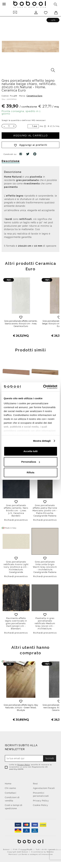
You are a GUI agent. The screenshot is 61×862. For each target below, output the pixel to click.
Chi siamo (10, 788)
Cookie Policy (40, 805)
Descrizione (11, 161)
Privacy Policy (23, 765)
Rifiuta (30, 472)
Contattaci (10, 793)
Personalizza (30, 461)
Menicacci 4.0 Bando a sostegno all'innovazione (30, 854)
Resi (35, 783)
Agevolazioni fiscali (44, 788)
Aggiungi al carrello (30, 135)
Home (8, 783)
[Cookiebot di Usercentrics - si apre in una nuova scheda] (43, 387)
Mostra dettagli (42, 440)
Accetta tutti (30, 451)
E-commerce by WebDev (42, 852)
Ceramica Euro (34, 96)
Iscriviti (50, 758)
